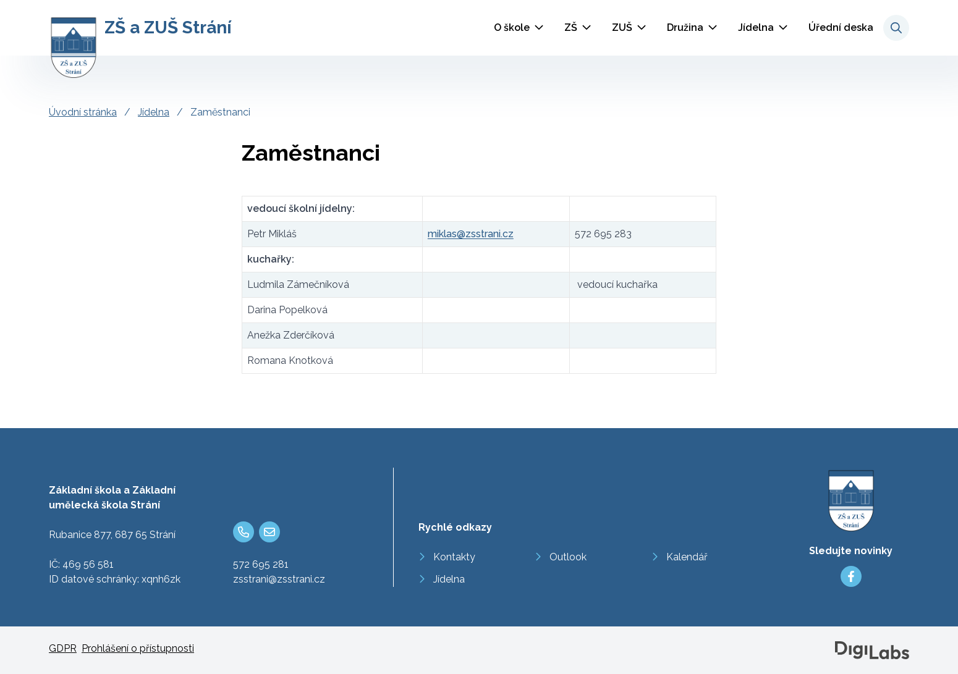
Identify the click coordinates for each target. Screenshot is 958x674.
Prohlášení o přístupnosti (138, 648)
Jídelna (756, 27)
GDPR (63, 648)
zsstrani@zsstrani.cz (279, 579)
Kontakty (454, 557)
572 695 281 (261, 564)
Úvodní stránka (83, 112)
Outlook (568, 557)
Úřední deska (840, 27)
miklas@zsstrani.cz (471, 234)
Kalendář (687, 557)
